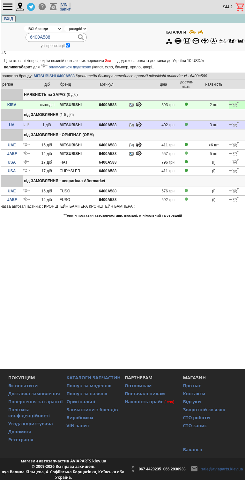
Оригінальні (80, 402)
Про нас (192, 386)
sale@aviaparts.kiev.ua (222, 469)
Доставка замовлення (34, 394)
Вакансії (192, 449)
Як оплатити (23, 386)
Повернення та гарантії (35, 402)
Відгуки (192, 402)
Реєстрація (20, 440)
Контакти (194, 394)
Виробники (79, 417)
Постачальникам (145, 394)
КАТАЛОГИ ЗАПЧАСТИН (93, 378)
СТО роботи (196, 417)
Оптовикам (138, 386)
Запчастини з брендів (92, 409)
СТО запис (194, 425)
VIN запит (77, 425)
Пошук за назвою (86, 394)
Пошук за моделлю (88, 386)
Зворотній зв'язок (204, 409)
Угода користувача (30, 424)
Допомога (20, 432)
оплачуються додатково (70, 67)
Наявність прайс (144, 402)
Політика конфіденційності (29, 412)
